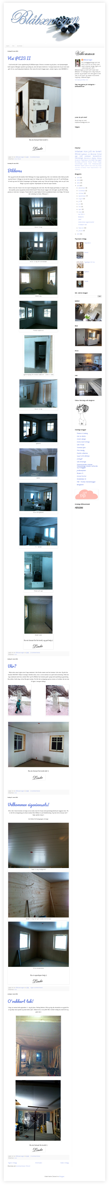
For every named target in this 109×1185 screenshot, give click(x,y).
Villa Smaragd (81, 462)
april (80, 209)
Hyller (99, 160)
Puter (95, 162)
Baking (99, 158)
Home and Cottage (83, 442)
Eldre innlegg (64, 1163)
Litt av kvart (95, 151)
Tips (100, 167)
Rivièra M (80, 473)
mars (80, 212)
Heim (7, 46)
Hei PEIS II (19, 58)
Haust (86, 252)
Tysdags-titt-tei (89, 262)
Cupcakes (77, 167)
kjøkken (84, 154)
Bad (92, 160)
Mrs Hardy (80, 450)
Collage (99, 165)
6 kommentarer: (35, 157)
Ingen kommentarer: (37, 988)
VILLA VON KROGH (83, 456)
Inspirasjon (84, 160)
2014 (78, 178)
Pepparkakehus (95, 167)
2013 (78, 180)
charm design (81, 439)
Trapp (99, 162)
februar (81, 228)
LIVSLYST (80, 459)
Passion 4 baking (82, 433)
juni (79, 204)
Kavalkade (83, 167)
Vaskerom (77, 169)
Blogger (61, 1176)
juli (79, 201)
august (80, 199)
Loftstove (84, 162)
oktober (81, 193)
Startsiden (38, 1163)
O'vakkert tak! (20, 1001)
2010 (78, 234)
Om (13, 46)
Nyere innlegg (12, 1163)
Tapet (82, 166)
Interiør (79, 151)
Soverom (77, 160)
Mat (89, 164)
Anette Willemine (82, 453)
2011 (78, 186)
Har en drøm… (81, 436)
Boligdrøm (80, 485)
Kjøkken (86, 272)
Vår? (12, 666)
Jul (89, 154)
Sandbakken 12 (81, 479)
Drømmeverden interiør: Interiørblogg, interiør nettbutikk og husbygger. (87, 466)
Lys (76, 156)
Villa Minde (80, 445)
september (82, 196)
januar (80, 231)
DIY (96, 160)
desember (81, 188)
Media (88, 167)
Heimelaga (79, 158)
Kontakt (19, 46)
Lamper (88, 156)
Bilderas (15, 170)
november (81, 191)
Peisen (90, 162)
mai (79, 207)
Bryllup (94, 158)
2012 (78, 183)
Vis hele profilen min (81, 80)
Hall (81, 156)
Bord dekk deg (93, 165)
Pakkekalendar (96, 164)
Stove (19, 159)
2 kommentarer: (35, 653)
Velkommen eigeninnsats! (28, 804)
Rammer (77, 166)
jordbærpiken (81, 470)
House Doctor (81, 476)
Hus (15, 159)
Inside (86, 281)
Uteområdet (79, 164)
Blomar (93, 154)
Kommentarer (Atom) (23, 1166)
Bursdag (77, 162)
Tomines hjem (81, 448)
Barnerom (87, 158)
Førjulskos (87, 243)
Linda (85, 164)
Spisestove (97, 156)
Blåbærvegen (87, 60)
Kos (90, 160)
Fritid (99, 154)
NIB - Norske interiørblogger (86, 482)
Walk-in (87, 166)
